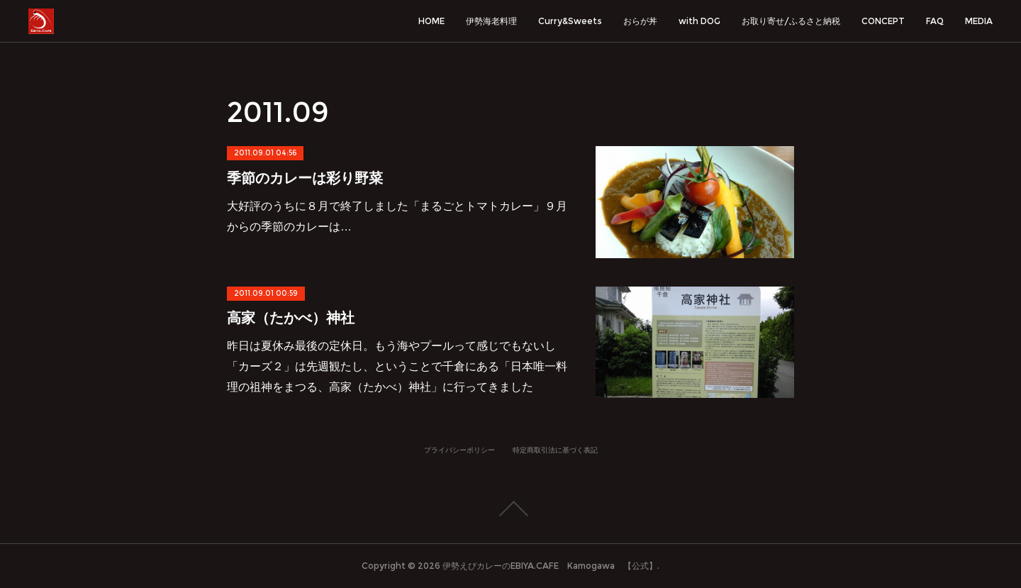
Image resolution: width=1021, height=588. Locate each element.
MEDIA (979, 21)
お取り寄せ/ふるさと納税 (791, 21)
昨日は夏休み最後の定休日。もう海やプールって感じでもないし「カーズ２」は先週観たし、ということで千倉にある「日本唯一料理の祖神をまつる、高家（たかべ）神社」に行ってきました (397, 366)
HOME (431, 21)
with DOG (699, 21)
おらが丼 (640, 21)
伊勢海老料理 (491, 21)
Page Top (510, 508)
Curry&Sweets (570, 21)
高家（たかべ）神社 (291, 318)
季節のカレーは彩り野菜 (305, 178)
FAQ (935, 21)
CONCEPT (883, 21)
